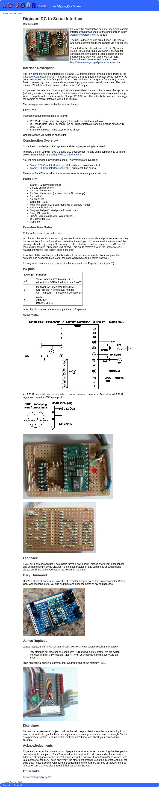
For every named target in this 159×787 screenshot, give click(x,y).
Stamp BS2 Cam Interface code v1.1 (50, 165)
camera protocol (58, 751)
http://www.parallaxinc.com (38, 76)
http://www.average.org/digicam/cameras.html (95, 62)
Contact (6, 785)
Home (5, 13)
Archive (13, 13)
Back (20, 13)
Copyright (18, 785)
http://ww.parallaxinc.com (67, 154)
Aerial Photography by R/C (85, 34)
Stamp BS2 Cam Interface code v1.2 (50, 168)
